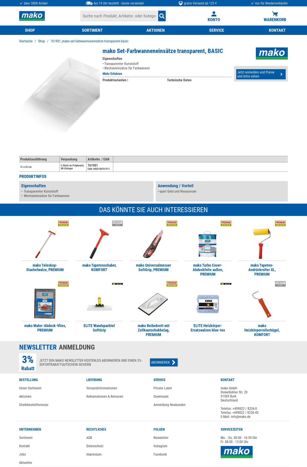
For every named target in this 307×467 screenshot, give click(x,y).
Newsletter (161, 438)
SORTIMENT (92, 30)
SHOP (30, 30)
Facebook (160, 454)
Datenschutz (94, 446)
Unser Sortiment (30, 388)
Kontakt (24, 446)
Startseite (26, 41)
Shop (41, 41)
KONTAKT (277, 30)
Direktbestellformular (33, 405)
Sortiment (26, 438)
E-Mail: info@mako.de (236, 417)
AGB (89, 438)
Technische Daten (179, 80)
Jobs (22, 454)
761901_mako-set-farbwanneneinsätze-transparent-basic (89, 41)
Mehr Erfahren (112, 74)
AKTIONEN (155, 30)
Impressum (93, 454)
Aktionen (25, 396)
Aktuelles (25, 463)
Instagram (160, 446)
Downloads (161, 396)
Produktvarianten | (115, 80)
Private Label (163, 388)
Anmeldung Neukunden (169, 405)
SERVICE (216, 30)
